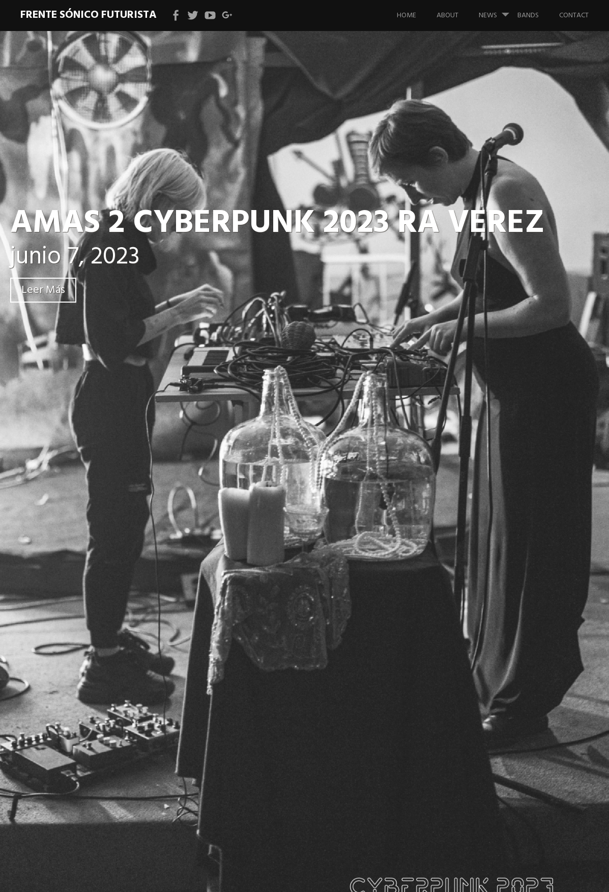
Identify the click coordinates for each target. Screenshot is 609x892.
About (447, 15)
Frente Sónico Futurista (88, 15)
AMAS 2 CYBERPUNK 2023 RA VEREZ (277, 223)
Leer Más (43, 290)
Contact (574, 15)
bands (528, 15)
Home (406, 15)
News (498, 10)
